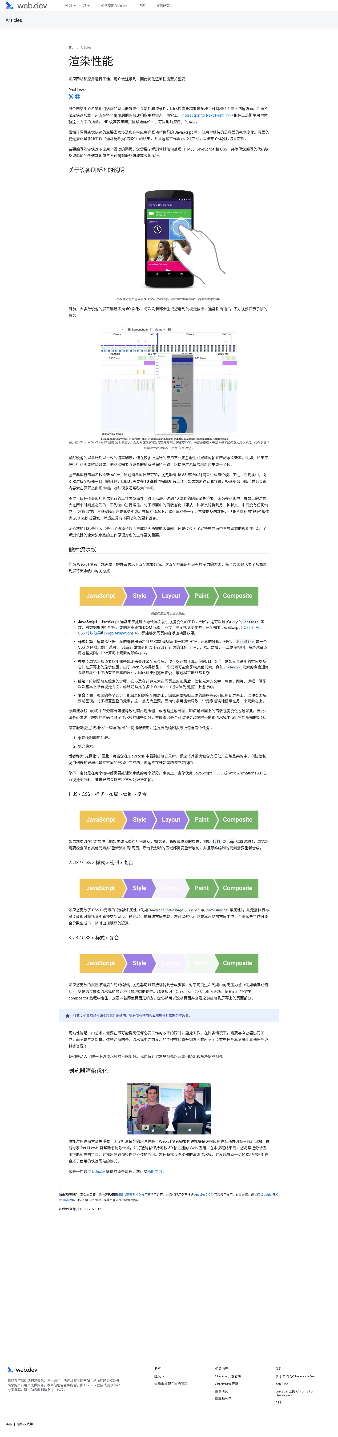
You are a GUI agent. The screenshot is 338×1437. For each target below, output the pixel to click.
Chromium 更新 (226, 1384)
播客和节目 (223, 1399)
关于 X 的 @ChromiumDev (295, 1376)
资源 (68, 6)
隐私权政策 (25, 1424)
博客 (141, 6)
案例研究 (162, 6)
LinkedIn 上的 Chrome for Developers (295, 1393)
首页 (71, 47)
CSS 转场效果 (89, 633)
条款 (9, 1424)
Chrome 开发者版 (228, 1376)
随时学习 (154, 1171)
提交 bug (161, 1376)
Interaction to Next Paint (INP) (207, 115)
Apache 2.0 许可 (205, 1195)
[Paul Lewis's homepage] (77, 98)
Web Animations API (123, 633)
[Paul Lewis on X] (71, 98)
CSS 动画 (251, 627)
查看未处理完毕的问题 (170, 1384)
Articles (14, 20)
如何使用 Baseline (114, 6)
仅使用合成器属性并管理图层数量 (164, 1016)
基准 (86, 6)
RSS (278, 1402)
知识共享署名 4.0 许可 (132, 1195)
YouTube (282, 1384)
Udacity (98, 1171)
